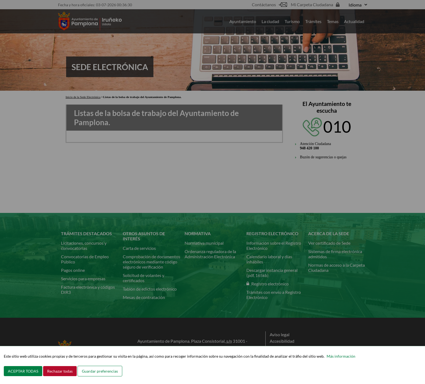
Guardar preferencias (100, 371)
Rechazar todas (60, 371)
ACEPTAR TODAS (23, 371)
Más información (341, 356)
